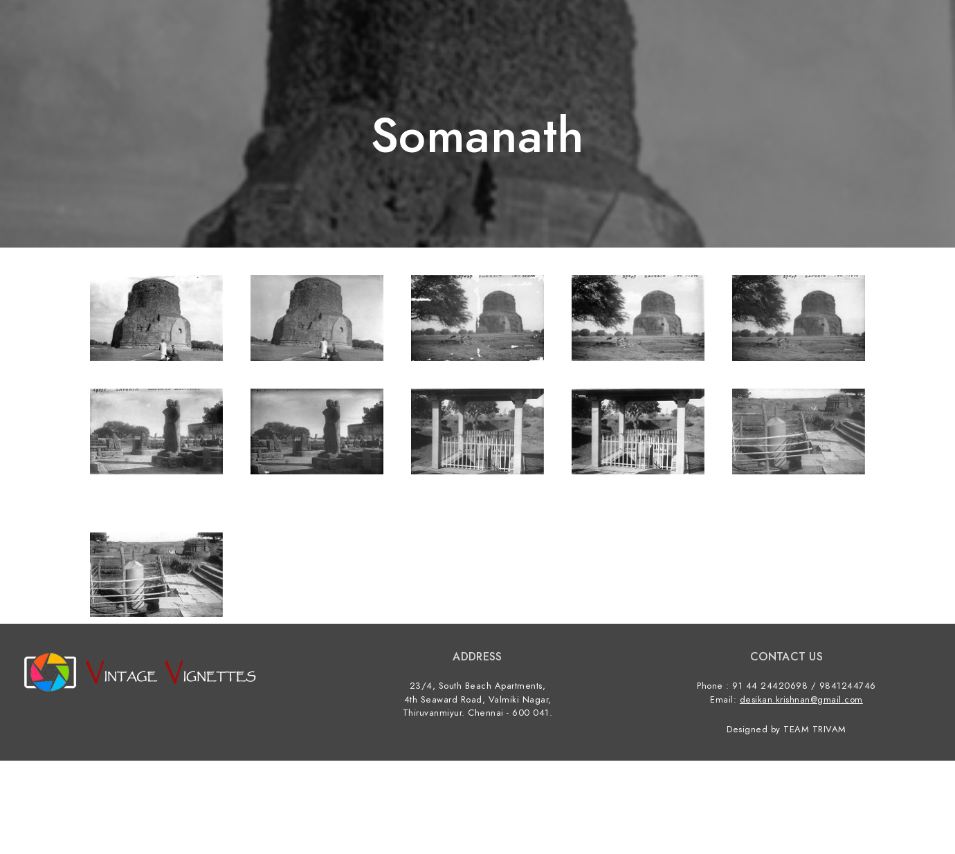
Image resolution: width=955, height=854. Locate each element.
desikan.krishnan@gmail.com (801, 700)
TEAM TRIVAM (814, 729)
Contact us (876, 34)
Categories (790, 34)
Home (722, 34)
